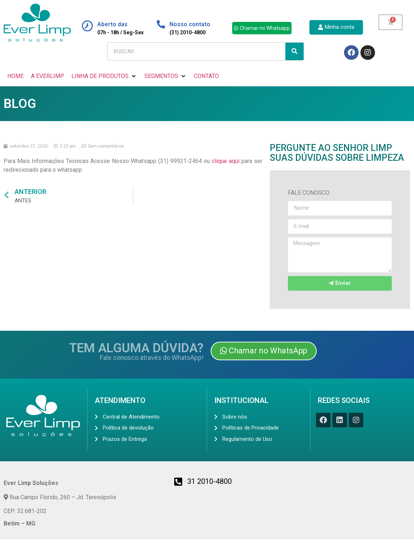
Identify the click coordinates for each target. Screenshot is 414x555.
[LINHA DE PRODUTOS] (104, 76)
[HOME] (15, 76)
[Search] (294, 51)
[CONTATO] (206, 76)
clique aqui (225, 161)
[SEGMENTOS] (165, 76)
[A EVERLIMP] (47, 76)
